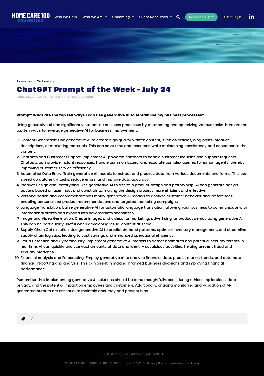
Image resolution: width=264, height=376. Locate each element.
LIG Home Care (86, 363)
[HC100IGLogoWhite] (31, 17)
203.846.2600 (135, 363)
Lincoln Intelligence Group (72, 97)
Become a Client (201, 17)
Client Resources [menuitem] (153, 17)
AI (32, 318)
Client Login (232, 17)
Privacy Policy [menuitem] (156, 363)
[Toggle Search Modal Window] (178, 17)
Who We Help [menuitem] (65, 17)
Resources (24, 81)
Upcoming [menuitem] (121, 17)
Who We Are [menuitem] (92, 17)
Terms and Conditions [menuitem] (184, 363)
